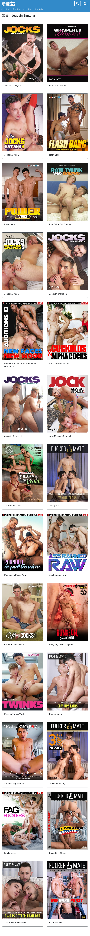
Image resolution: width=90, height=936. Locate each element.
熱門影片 (27, 9)
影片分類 (38, 9)
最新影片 (16, 9)
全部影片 (5, 9)
